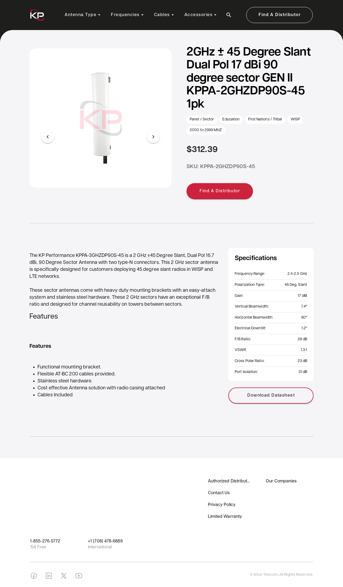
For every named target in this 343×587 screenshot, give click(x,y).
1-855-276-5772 (45, 541)
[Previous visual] (47, 136)
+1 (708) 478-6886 (105, 541)
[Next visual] (153, 136)
